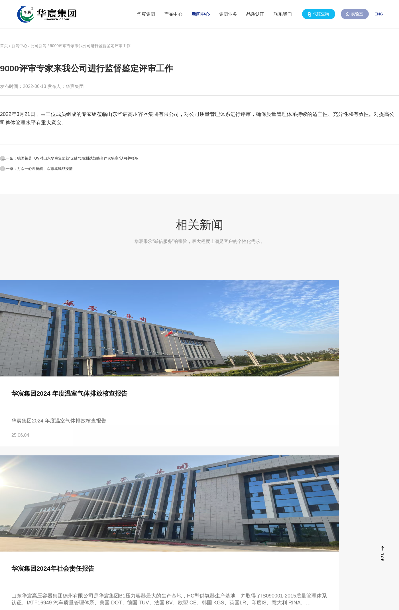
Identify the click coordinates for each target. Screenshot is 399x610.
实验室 (354, 14)
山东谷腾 (362, 599)
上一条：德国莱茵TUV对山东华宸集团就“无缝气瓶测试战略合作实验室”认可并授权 (104, 159)
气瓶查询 (318, 14)
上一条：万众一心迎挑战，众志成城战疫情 (59, 175)
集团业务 (228, 14)
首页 (4, 45)
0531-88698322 (62, 534)
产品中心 (173, 14)
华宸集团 (146, 14)
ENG (378, 14)
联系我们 (283, 14)
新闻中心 (201, 14)
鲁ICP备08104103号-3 (147, 599)
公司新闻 (38, 45)
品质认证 (255, 14)
